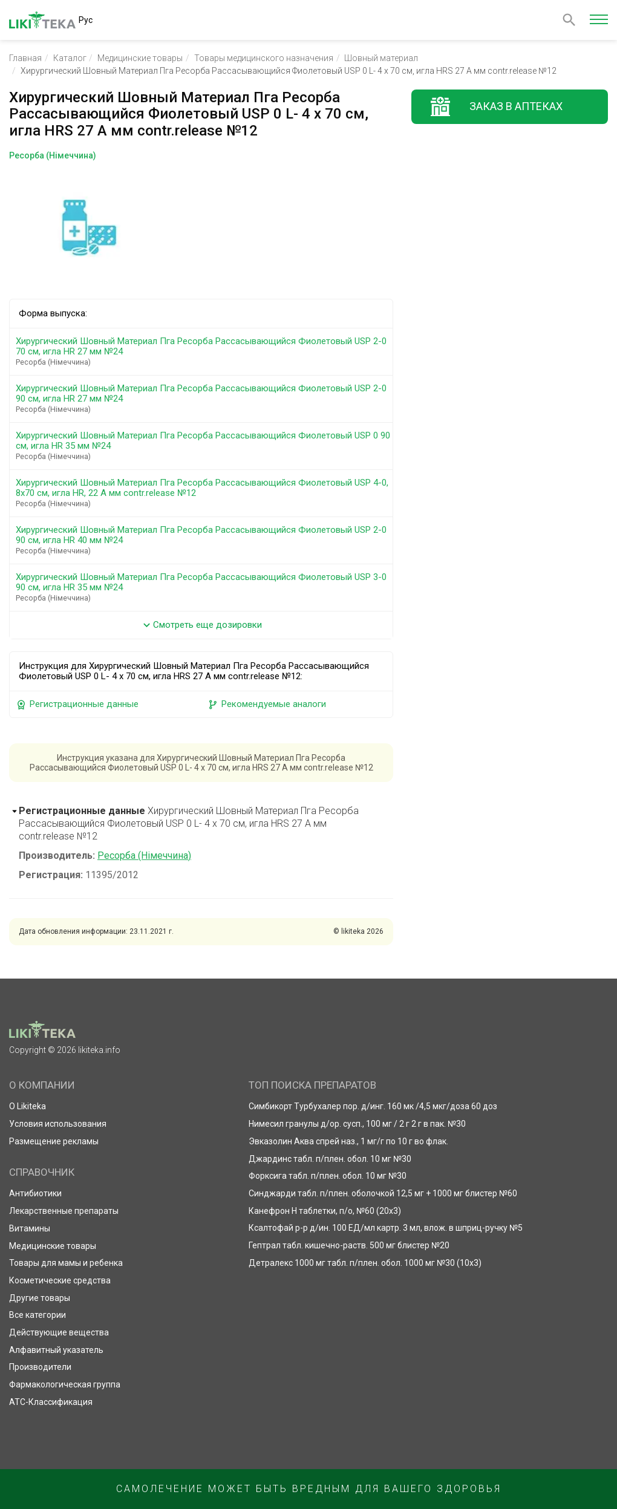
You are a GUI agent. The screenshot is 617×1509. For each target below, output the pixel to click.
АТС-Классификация (51, 1402)
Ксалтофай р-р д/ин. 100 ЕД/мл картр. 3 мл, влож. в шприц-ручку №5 (386, 1228)
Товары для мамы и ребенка (66, 1263)
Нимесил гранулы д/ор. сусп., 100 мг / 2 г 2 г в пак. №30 (357, 1124)
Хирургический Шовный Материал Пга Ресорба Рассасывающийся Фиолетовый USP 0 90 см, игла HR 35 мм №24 (203, 445)
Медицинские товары (140, 58)
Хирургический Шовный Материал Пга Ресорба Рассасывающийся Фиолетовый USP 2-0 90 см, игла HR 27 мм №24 (203, 398)
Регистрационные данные (77, 704)
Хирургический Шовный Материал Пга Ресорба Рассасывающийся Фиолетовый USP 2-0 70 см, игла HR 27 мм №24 (203, 351)
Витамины (29, 1228)
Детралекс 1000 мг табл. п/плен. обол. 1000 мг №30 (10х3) (365, 1263)
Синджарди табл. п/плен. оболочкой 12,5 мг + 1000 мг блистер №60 (383, 1193)
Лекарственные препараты (64, 1211)
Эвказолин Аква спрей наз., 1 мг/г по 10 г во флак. (348, 1141)
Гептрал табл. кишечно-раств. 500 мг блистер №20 (349, 1245)
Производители (40, 1367)
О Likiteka (27, 1106)
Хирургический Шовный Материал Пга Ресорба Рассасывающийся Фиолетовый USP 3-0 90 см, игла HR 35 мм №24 (203, 587)
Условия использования (57, 1124)
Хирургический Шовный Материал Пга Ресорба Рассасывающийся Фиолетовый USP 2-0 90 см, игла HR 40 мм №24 (203, 540)
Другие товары (39, 1298)
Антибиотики (35, 1193)
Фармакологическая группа (64, 1384)
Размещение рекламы (54, 1141)
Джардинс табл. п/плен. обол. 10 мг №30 (330, 1159)
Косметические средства (60, 1280)
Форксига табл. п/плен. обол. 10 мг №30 (327, 1176)
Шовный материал (381, 58)
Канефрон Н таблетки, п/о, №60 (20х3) (325, 1211)
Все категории (37, 1315)
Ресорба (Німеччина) (144, 855)
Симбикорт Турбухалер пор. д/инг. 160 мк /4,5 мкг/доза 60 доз (373, 1106)
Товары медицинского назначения (263, 58)
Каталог (70, 58)
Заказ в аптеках (516, 106)
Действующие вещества (59, 1332)
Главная (25, 58)
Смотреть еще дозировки (201, 625)
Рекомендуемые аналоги (266, 704)
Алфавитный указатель (56, 1350)
